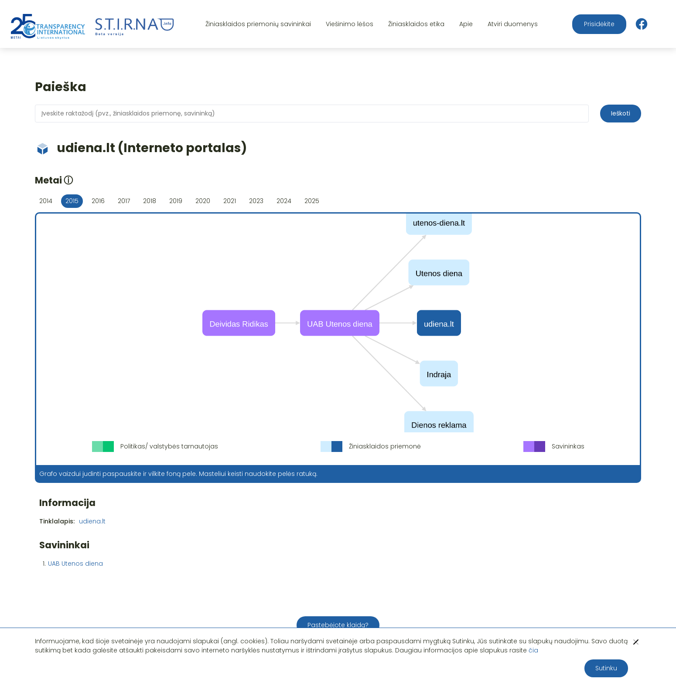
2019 (175, 201)
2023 (256, 201)
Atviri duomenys (513, 24)
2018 (149, 201)
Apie (466, 24)
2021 (229, 201)
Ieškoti (620, 113)
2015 (72, 201)
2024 (284, 201)
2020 (202, 201)
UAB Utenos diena (75, 563)
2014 (45, 201)
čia (533, 650)
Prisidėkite (599, 24)
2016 (98, 201)
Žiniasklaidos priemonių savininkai (258, 24)
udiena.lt (92, 521)
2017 (124, 201)
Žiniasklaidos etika (416, 24)
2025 (311, 201)
